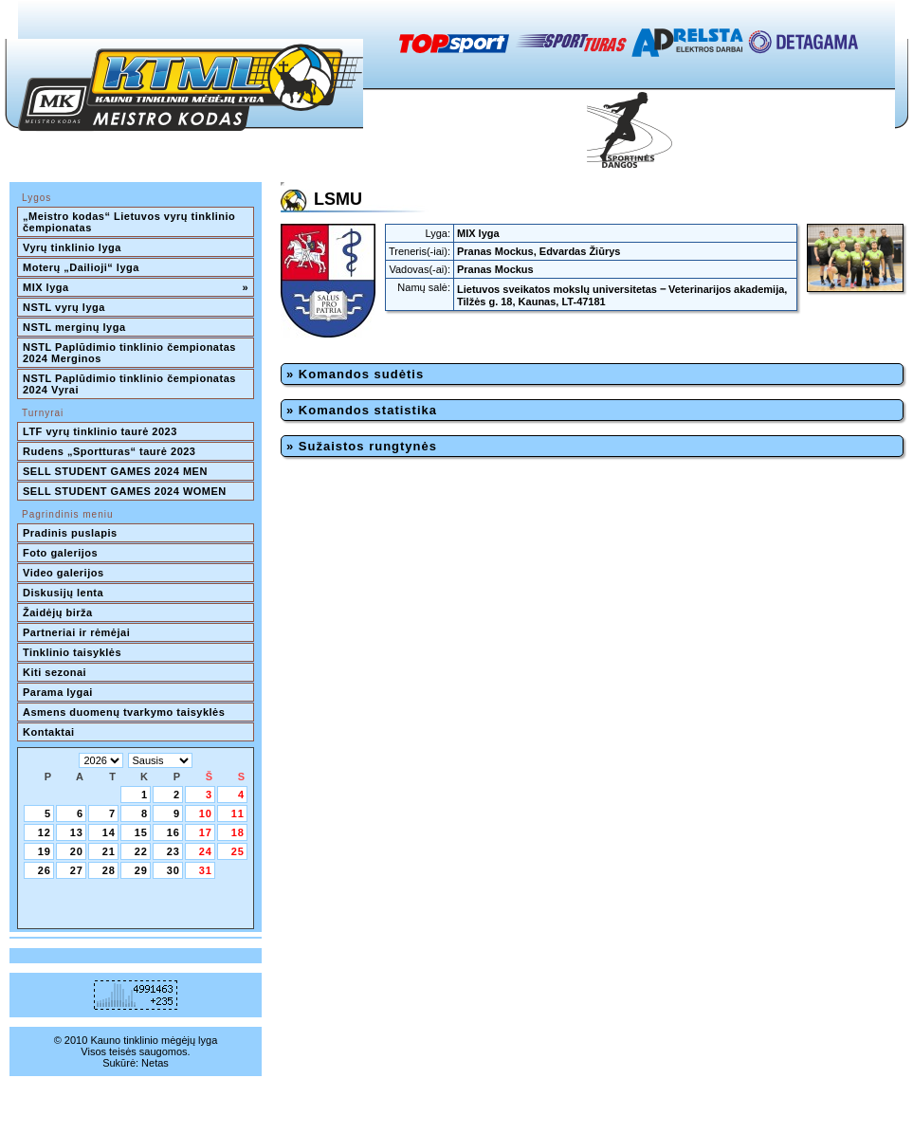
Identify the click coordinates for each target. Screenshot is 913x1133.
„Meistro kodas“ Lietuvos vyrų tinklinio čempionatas (131, 221)
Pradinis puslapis (70, 533)
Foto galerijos (60, 552)
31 (205, 870)
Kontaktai (49, 732)
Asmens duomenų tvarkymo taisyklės (124, 712)
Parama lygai (58, 692)
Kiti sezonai (54, 672)
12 (44, 832)
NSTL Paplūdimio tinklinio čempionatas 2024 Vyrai (131, 384)
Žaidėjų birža (58, 612)
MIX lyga (135, 287)
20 (76, 851)
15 (141, 832)
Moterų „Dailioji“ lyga (81, 267)
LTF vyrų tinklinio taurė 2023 (100, 431)
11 (238, 813)
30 (173, 870)
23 (173, 851)
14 (109, 832)
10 (205, 813)
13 (76, 832)
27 (76, 870)
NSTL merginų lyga (74, 327)
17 (205, 832)
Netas (155, 1063)
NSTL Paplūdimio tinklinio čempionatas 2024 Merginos (131, 352)
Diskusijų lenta (63, 592)
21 (109, 851)
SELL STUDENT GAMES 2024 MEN (115, 471)
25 (238, 851)
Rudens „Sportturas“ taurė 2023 (109, 451)
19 (44, 851)
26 (44, 870)
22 (141, 851)
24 (205, 851)
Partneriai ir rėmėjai (76, 632)
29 (141, 870)
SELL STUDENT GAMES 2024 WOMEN (125, 491)
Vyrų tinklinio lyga (72, 247)
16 (173, 832)
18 (238, 832)
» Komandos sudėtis (355, 374)
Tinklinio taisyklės (72, 652)
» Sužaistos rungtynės (361, 446)
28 (109, 870)
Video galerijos (63, 572)
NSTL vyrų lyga (64, 307)
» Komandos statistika (361, 410)
